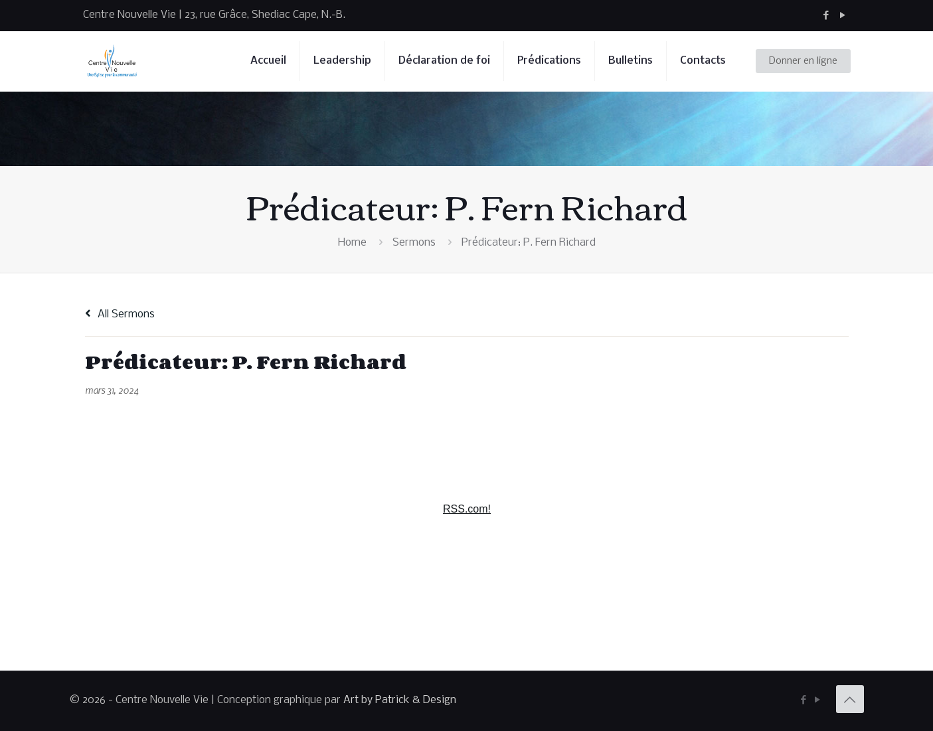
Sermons (414, 242)
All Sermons (120, 314)
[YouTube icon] (843, 15)
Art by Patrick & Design (399, 700)
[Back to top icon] (850, 699)
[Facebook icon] (826, 15)
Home (352, 242)
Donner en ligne (803, 61)
